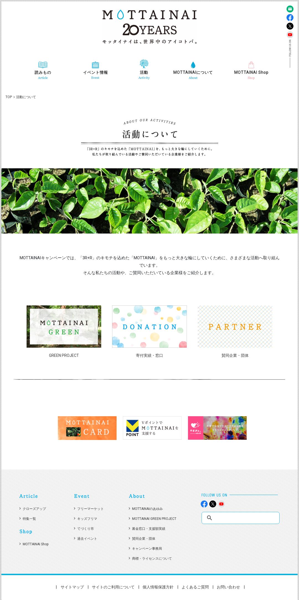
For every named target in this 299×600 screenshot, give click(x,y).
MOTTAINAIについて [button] (193, 72)
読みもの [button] (43, 72)
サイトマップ (72, 587)
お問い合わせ (228, 587)
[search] (241, 518)
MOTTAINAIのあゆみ (147, 509)
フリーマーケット (90, 509)
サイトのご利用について (113, 587)
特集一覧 (29, 519)
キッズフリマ (87, 519)
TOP (9, 97)
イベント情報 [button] (95, 72)
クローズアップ (34, 509)
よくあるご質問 (195, 587)
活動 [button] (144, 72)
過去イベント (87, 539)
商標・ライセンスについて (152, 558)
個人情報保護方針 (158, 587)
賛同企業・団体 (143, 539)
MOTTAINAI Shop (251, 72)
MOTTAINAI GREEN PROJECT (154, 519)
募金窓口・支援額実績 (148, 529)
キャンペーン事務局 (147, 549)
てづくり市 (85, 529)
